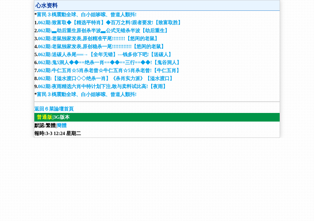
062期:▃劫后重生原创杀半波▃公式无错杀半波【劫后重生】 (104, 30)
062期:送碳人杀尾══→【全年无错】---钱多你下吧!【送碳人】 (105, 54)
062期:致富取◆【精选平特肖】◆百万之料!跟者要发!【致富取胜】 (110, 22)
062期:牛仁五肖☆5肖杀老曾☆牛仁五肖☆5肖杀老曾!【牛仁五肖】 (109, 70)
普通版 (44, 117)
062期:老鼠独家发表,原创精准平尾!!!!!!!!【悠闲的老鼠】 (98, 38)
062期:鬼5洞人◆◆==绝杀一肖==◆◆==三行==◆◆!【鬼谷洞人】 (110, 62)
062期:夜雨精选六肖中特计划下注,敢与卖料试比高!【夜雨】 (103, 86)
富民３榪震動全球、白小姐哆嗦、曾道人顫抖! (86, 14)
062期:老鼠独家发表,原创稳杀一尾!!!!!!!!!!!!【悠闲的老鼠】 (102, 46)
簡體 (62, 125)
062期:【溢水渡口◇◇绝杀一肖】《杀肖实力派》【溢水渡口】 (106, 78)
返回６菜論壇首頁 (54, 108)
